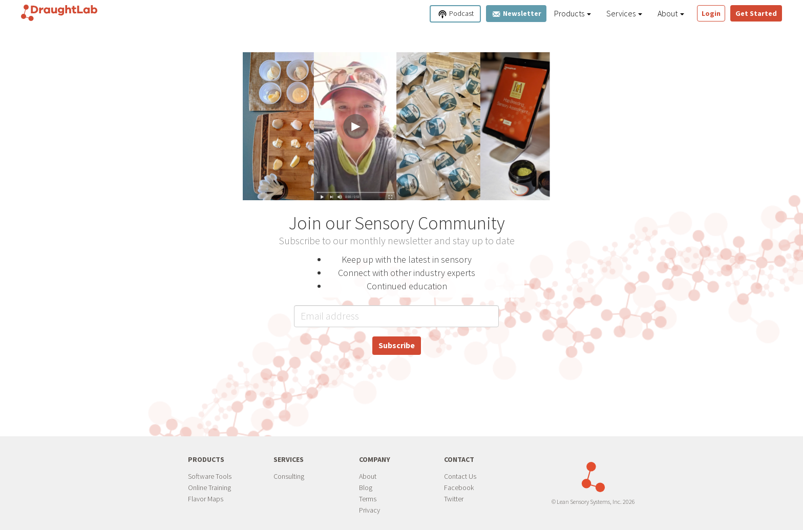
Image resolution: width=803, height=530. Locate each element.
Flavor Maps (205, 498)
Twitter (453, 498)
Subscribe (396, 345)
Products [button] (572, 13)
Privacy (369, 510)
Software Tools (209, 476)
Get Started (756, 13)
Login (711, 13)
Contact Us (460, 476)
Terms (367, 498)
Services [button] (624, 13)
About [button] (671, 13)
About (367, 476)
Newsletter (516, 14)
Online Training (209, 487)
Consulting (288, 476)
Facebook (459, 487)
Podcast (455, 14)
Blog (365, 487)
